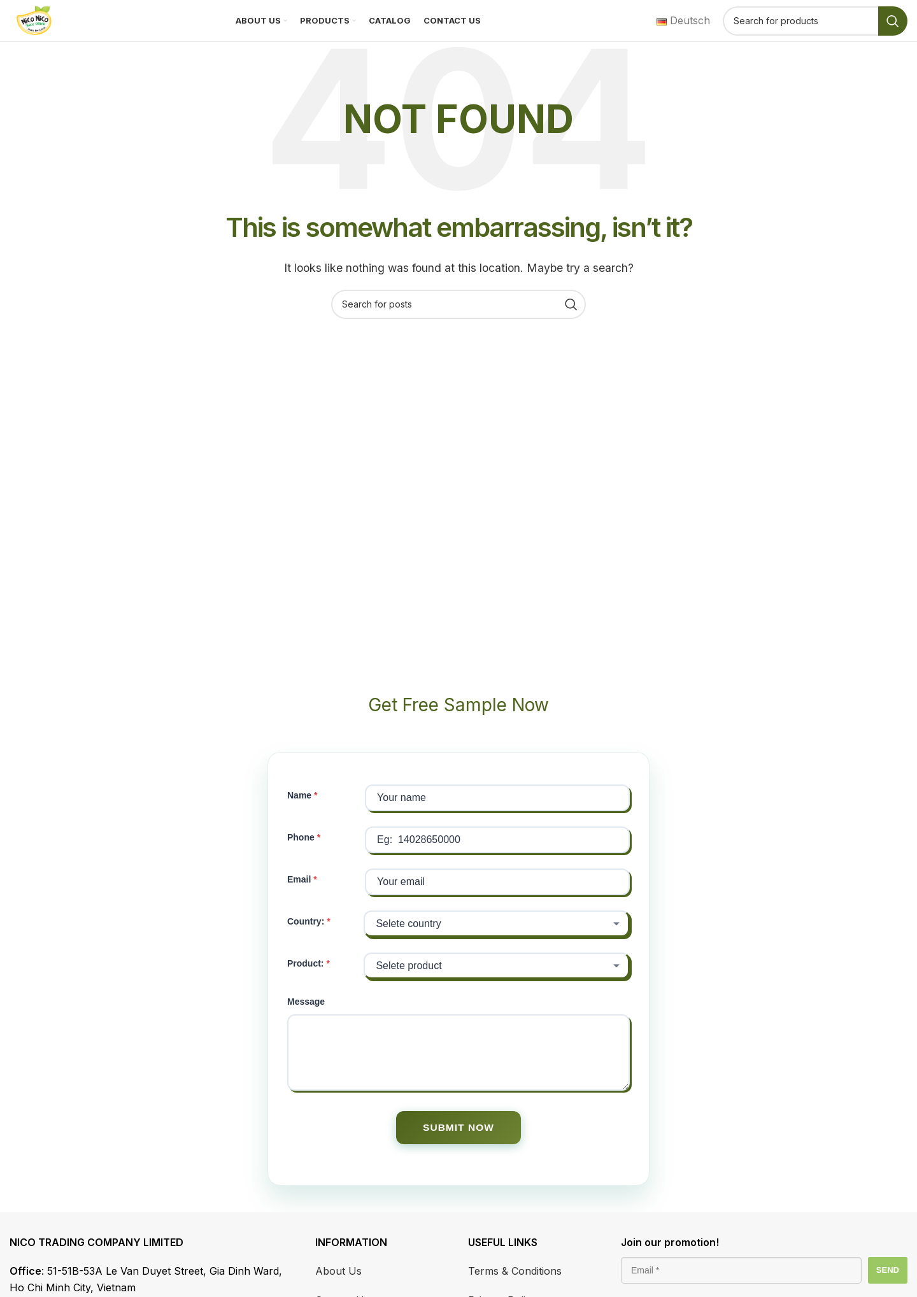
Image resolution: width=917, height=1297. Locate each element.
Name (299, 809)
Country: (305, 935)
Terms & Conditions (515, 1285)
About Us (338, 1285)
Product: (305, 977)
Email (299, 893)
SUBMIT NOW (458, 1141)
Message (306, 1015)
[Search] (815, 27)
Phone (301, 851)
